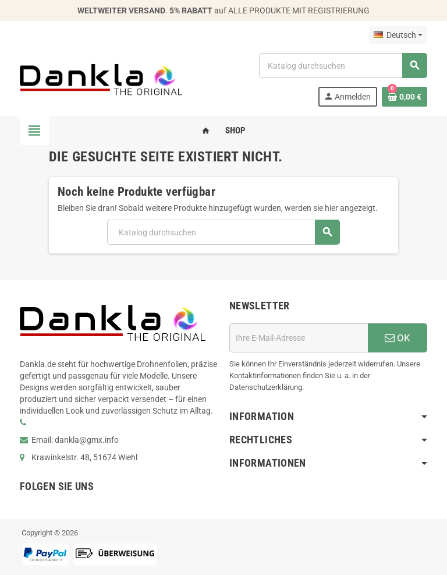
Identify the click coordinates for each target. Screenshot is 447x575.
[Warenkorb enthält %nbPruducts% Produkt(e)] (404, 97)
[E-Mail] (298, 337)
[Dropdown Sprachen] (398, 35)
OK (397, 338)
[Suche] (343, 65)
